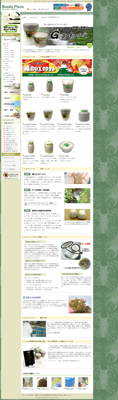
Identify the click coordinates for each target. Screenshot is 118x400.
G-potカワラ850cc (29, 156)
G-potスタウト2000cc (83, 124)
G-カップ (8, 67)
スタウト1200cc (10, 52)
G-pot (7, 44)
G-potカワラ (9, 61)
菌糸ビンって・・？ (12, 73)
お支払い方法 (10, 132)
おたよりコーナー (9, 161)
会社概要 (77, 13)
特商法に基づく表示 (12, 145)
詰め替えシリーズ (29, 388)
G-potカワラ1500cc (48, 156)
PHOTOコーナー (9, 157)
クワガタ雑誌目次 (9, 169)
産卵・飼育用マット (43, 388)
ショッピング (56, 13)
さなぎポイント (10, 136)
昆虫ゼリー (55, 388)
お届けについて (10, 128)
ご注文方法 (9, 126)
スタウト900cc (9, 50)
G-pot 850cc (46, 95)
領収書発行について (12, 149)
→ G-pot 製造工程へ (53, 332)
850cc (6, 48)
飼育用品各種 (69, 388)
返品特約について (11, 147)
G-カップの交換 (10, 79)
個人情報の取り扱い (12, 143)
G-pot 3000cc (65, 95)
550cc (6, 46)
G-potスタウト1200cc (48, 124)
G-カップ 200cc (64, 156)
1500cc (7, 65)
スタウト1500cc (10, 55)
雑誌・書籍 (82, 388)
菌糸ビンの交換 (10, 77)
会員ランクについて (12, 138)
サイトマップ (89, 13)
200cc (6, 70)
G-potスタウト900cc (30, 124)
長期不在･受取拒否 (11, 151)
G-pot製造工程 (10, 75)
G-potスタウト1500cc (65, 124)
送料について (10, 130)
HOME (24, 17)
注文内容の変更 (10, 141)
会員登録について (11, 134)
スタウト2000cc (10, 57)
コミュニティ (67, 13)
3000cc (7, 59)
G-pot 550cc (27, 95)
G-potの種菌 (9, 81)
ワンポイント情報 (9, 165)
